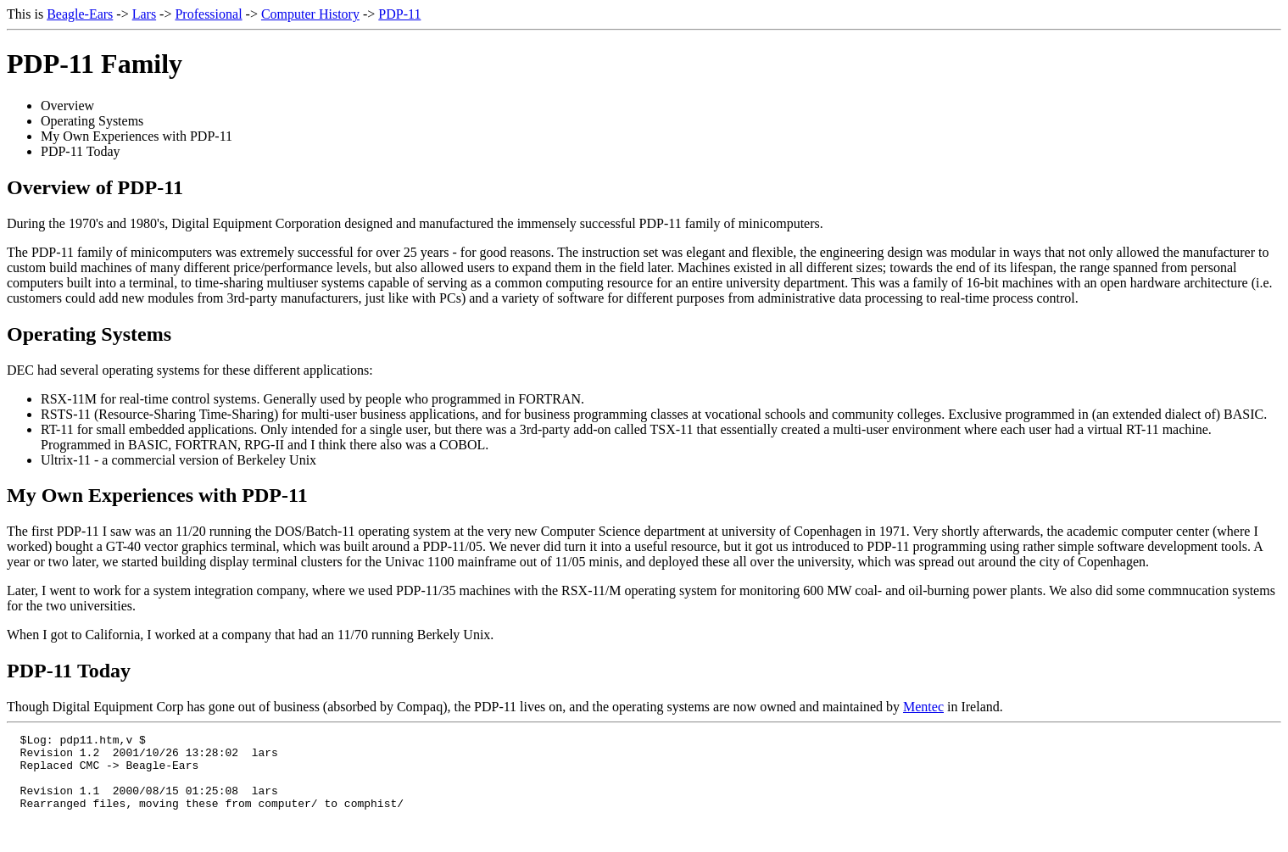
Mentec (923, 706)
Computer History (310, 14)
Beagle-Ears (80, 14)
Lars (144, 14)
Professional (208, 14)
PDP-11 (399, 14)
